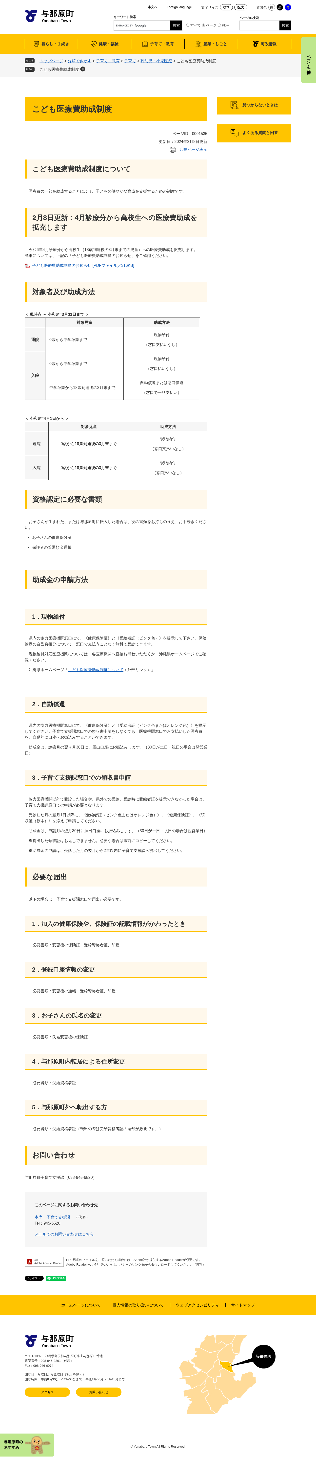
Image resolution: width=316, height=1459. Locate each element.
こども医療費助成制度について (95, 670)
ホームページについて (81, 1305)
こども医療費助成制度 (59, 69)
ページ (211, 25)
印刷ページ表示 (193, 149)
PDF (225, 25)
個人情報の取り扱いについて (138, 1305)
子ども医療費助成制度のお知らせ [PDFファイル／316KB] (83, 265)
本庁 (38, 1217)
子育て (130, 61)
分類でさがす (79, 61)
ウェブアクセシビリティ (197, 1305)
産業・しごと (215, 44)
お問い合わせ (98, 1392)
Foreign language (179, 7)
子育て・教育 (162, 44)
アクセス (47, 1392)
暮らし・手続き (55, 44)
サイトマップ (243, 1305)
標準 (226, 7)
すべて (195, 25)
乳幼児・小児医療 (156, 61)
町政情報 (268, 44)
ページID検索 (249, 18)
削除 (82, 69)
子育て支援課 (58, 1217)
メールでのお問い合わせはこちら (64, 1234)
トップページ (51, 61)
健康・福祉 (108, 44)
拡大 (240, 7)
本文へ (153, 7)
